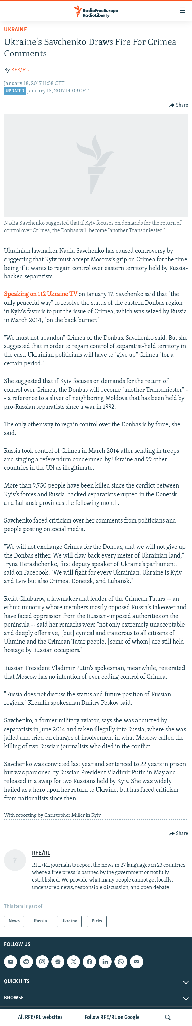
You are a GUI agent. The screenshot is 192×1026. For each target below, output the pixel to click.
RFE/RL (20, 70)
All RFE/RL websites (40, 1017)
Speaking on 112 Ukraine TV (40, 294)
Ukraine (15, 30)
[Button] (178, 105)
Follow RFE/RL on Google (112, 1017)
